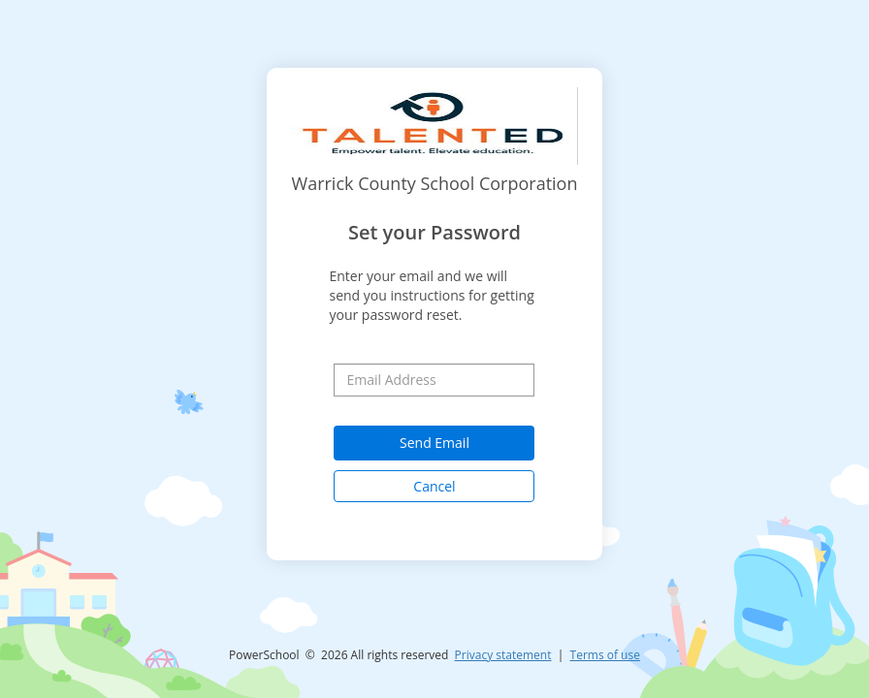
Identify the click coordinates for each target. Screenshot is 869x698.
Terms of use (605, 655)
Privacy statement (503, 655)
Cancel (434, 486)
